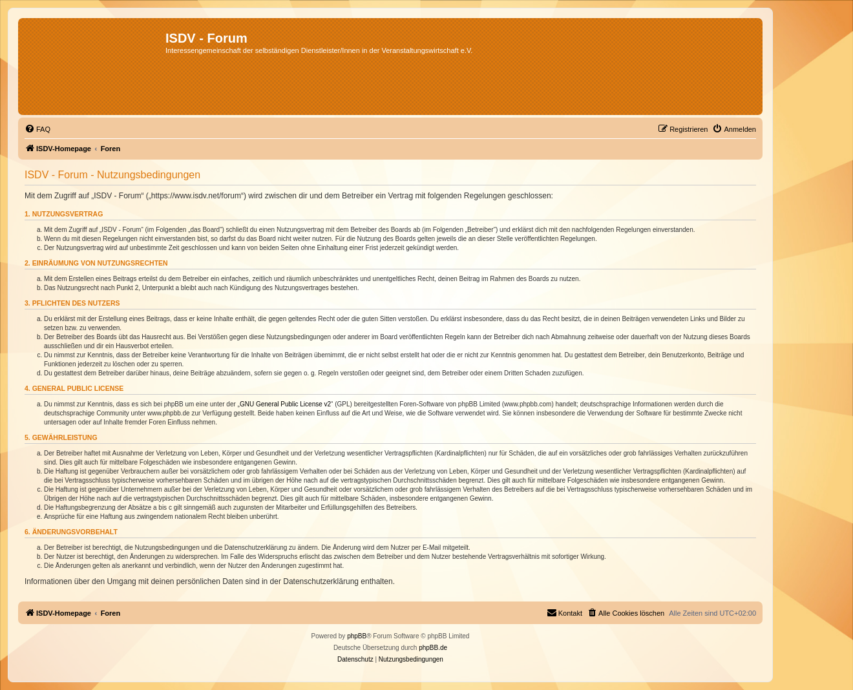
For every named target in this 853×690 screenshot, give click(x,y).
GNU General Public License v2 (285, 404)
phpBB (356, 636)
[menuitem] (37, 129)
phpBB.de (433, 647)
